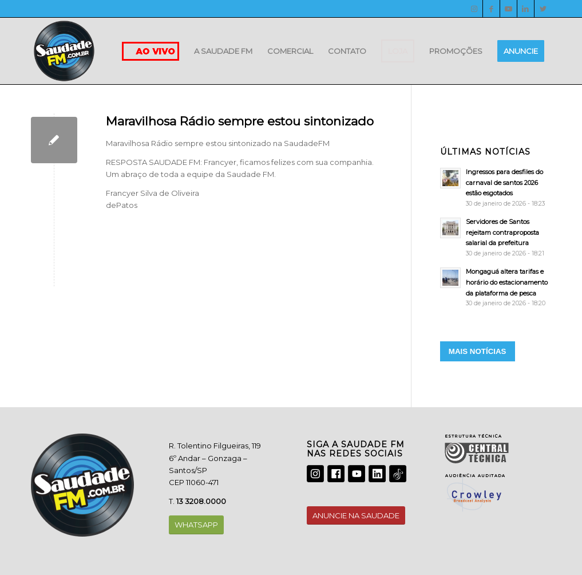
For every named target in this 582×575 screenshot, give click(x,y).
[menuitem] (223, 51)
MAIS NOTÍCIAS (477, 351)
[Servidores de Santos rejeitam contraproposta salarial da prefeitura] (496, 237)
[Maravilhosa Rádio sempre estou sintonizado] (54, 140)
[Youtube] (508, 8)
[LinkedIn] (525, 8)
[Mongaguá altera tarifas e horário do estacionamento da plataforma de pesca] (496, 287)
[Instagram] (474, 8)
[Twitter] (543, 8)
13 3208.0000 (201, 501)
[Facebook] (491, 8)
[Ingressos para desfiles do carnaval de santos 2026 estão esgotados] (496, 188)
